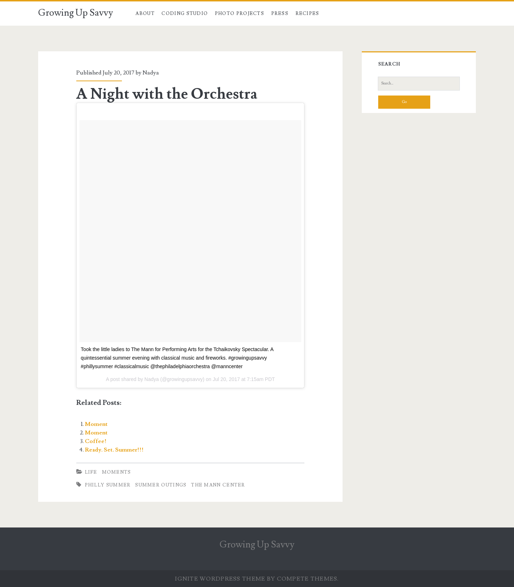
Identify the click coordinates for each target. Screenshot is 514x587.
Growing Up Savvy (75, 13)
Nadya (151, 72)
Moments (116, 472)
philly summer (108, 485)
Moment (96, 424)
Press (280, 13)
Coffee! (96, 441)
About (145, 13)
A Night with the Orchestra (166, 94)
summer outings (160, 485)
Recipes (307, 13)
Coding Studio (184, 13)
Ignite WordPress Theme (220, 578)
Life (91, 472)
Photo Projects (239, 13)
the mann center (218, 485)
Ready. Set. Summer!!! (114, 449)
